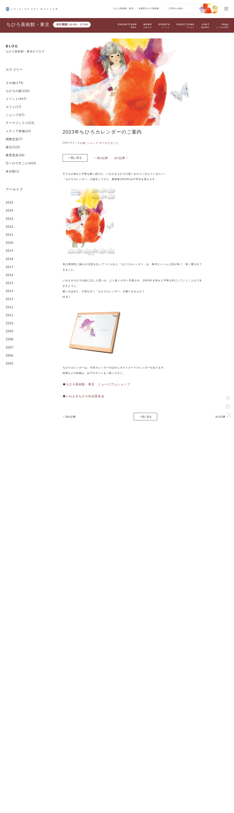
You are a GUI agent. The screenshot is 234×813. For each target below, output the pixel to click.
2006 (9, 316)
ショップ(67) (14, 106)
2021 (9, 211)
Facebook (228, 406)
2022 (9, 204)
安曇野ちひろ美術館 (148, 8)
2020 (9, 218)
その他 (81, 142)
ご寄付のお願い (176, 8)
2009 (9, 295)
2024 (9, 189)
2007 (9, 309)
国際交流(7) (13, 127)
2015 (9, 253)
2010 (9, 288)
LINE (228, 398)
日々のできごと (106, 142)
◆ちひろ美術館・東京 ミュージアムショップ (91, 382)
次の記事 (116, 156)
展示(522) (12, 134)
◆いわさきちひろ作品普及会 (80, 393)
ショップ (91, 142)
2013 (9, 267)
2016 (9, 246)
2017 (9, 239)
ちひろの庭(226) (16, 85)
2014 (9, 260)
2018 (9, 232)
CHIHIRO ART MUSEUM (31, 9)
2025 (9, 183)
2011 (9, 281)
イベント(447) (15, 92)
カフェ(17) (12, 99)
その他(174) (13, 78)
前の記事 (100, 156)
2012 (9, 274)
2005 (9, 323)
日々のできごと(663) (19, 148)
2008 (9, 302)
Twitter (228, 414)
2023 (9, 197)
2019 (9, 225)
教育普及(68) (14, 141)
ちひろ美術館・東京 (123, 8)
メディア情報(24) (16, 120)
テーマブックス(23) (18, 113)
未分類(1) (11, 155)
